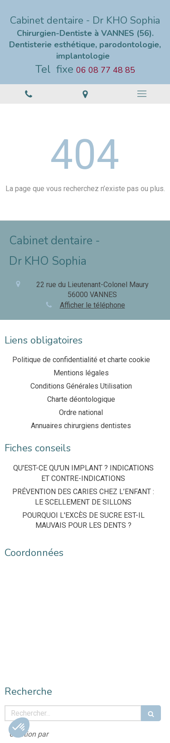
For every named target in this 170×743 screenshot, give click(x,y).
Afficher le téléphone (92, 305)
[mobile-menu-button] (141, 94)
